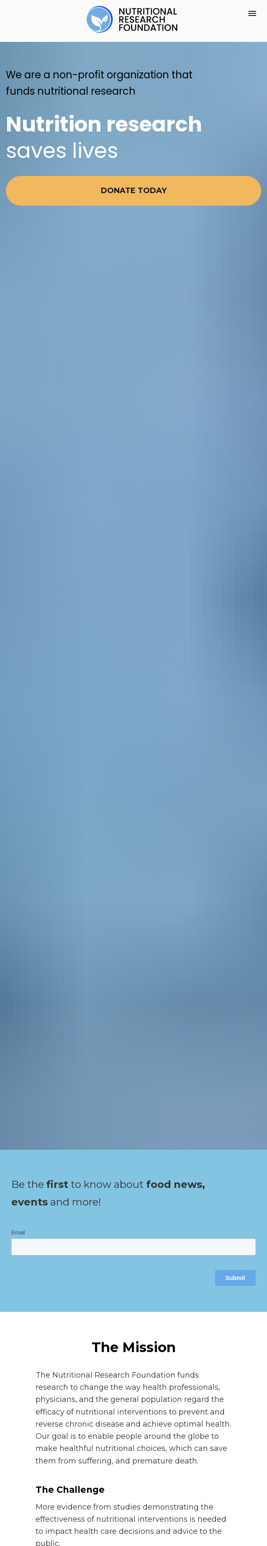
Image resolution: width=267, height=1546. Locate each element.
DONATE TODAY (134, 190)
